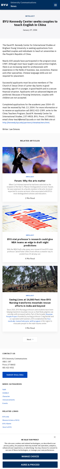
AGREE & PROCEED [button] (30, 464)
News (13, 6)
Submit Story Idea (15, 374)
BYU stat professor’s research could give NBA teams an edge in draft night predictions (30, 242)
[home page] (4, 5)
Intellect (30, 16)
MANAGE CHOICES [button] (30, 456)
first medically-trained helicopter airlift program (30, 320)
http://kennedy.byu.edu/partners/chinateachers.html (26, 122)
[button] (55, 437)
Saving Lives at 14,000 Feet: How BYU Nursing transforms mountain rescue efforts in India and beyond (30, 302)
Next (30, 339)
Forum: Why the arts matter (30, 180)
